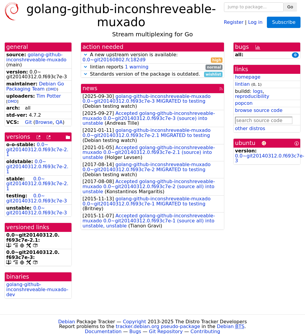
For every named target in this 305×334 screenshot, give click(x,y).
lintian (242, 84)
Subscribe (283, 22)
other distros (250, 128)
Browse (43, 122)
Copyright (134, 321)
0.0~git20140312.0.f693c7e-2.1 (37, 149)
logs (258, 91)
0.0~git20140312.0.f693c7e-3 (36, 198)
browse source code (258, 110)
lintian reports (152, 67)
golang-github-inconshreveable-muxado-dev (37, 289)
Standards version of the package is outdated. (152, 74)
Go (290, 6)
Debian (66, 321)
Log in (255, 22)
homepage (247, 77)
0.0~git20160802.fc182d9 (114, 60)
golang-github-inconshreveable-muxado (36, 57)
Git (28, 122)
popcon (244, 103)
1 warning (136, 67)
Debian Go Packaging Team (35, 86)
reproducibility (252, 96)
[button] (85, 54)
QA (59, 122)
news (90, 88)
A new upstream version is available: (152, 57)
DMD (52, 89)
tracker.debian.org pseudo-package (158, 326)
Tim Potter (48, 96)
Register (234, 22)
